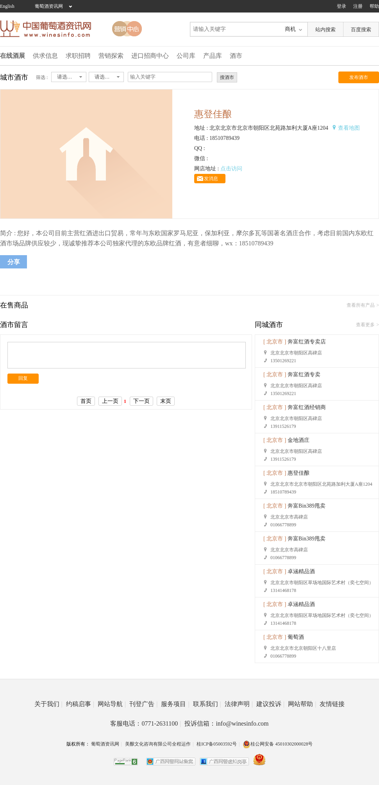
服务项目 (175, 704)
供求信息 (45, 55)
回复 (23, 378)
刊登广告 (143, 704)
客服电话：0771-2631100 (145, 723)
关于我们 (48, 704)
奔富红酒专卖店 (307, 342)
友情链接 (332, 704)
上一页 (110, 401)
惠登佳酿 (298, 473)
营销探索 (110, 55)
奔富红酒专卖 (304, 374)
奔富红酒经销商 (307, 407)
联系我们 (207, 704)
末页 (165, 401)
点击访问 (231, 169)
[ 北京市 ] (274, 342)
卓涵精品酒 (301, 571)
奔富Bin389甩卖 (306, 506)
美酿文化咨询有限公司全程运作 (158, 744)
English (7, 6)
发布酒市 (358, 77)
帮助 (374, 6)
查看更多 (365, 324)
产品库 (212, 55)
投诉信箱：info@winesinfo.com (226, 723)
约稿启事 (80, 704)
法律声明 (239, 704)
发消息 (211, 178)
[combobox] (68, 77)
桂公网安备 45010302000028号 (278, 744)
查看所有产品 (361, 305)
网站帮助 (302, 704)
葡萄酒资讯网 (49, 6)
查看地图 (349, 128)
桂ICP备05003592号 (217, 744)
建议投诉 (270, 704)
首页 (85, 401)
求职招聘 (78, 55)
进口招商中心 (150, 55)
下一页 (141, 401)
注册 (358, 6)
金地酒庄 (298, 440)
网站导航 (112, 704)
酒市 (236, 55)
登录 (341, 6)
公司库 (186, 55)
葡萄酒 (296, 637)
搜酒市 (227, 77)
